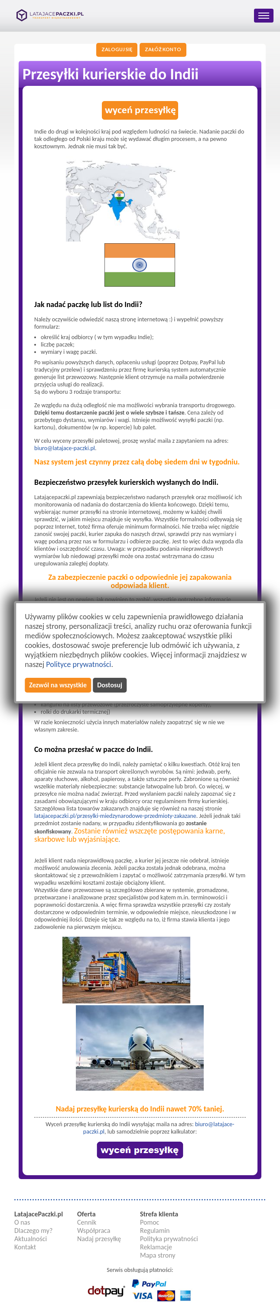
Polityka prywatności (169, 1239)
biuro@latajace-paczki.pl (64, 448)
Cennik (86, 1222)
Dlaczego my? (33, 1230)
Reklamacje (156, 1247)
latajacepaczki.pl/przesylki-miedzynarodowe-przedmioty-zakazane (115, 816)
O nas (22, 1222)
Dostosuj (109, 685)
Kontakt (25, 1247)
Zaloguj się (116, 49)
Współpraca (93, 1230)
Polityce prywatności (78, 664)
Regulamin (155, 1230)
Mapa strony (158, 1255)
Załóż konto (163, 49)
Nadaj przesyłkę (99, 1239)
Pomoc (149, 1222)
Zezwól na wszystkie (58, 685)
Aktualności (30, 1239)
